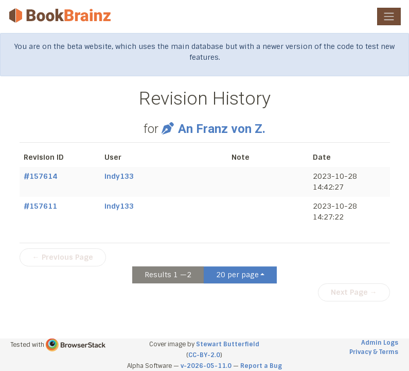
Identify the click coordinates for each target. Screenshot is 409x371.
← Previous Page (62, 257)
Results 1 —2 (168, 274)
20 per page (237, 274)
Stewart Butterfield (227, 344)
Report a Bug (261, 366)
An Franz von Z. (213, 129)
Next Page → (354, 292)
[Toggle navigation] (389, 16)
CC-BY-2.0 (204, 355)
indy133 (119, 176)
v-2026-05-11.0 (206, 366)
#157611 (40, 206)
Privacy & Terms (373, 352)
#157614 (40, 176)
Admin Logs (379, 343)
